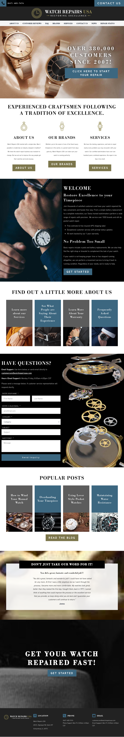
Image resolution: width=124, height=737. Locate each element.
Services (68, 23)
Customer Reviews (32, 23)
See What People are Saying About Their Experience (48, 313)
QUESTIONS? (8, 438)
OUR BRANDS (62, 164)
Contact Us (82, 23)
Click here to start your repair (91, 73)
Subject (5, 428)
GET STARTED (78, 272)
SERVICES (100, 168)
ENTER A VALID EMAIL (11, 406)
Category (7, 417)
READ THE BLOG (62, 538)
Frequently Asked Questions (104, 313)
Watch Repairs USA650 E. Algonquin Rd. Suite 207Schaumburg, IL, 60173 (43, 725)
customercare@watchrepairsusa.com (17, 373)
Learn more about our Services (19, 313)
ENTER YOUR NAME (10, 393)
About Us (14, 23)
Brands (56, 23)
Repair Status (107, 23)
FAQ (47, 23)
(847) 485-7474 (68, 721)
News (94, 23)
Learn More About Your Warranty (76, 313)
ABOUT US (23, 168)
